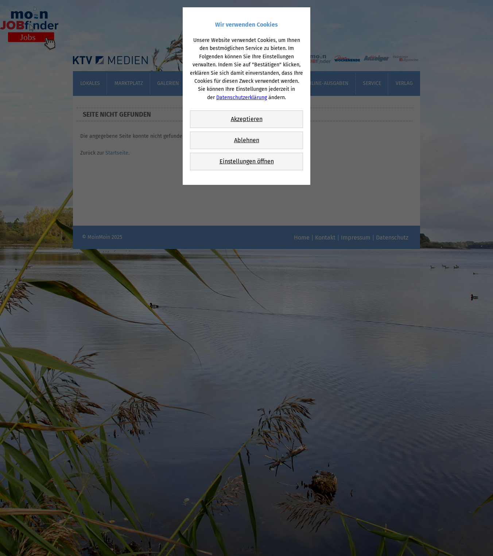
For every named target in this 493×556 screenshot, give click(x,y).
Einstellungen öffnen (247, 161)
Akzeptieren (247, 119)
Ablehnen (246, 140)
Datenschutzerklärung (241, 97)
